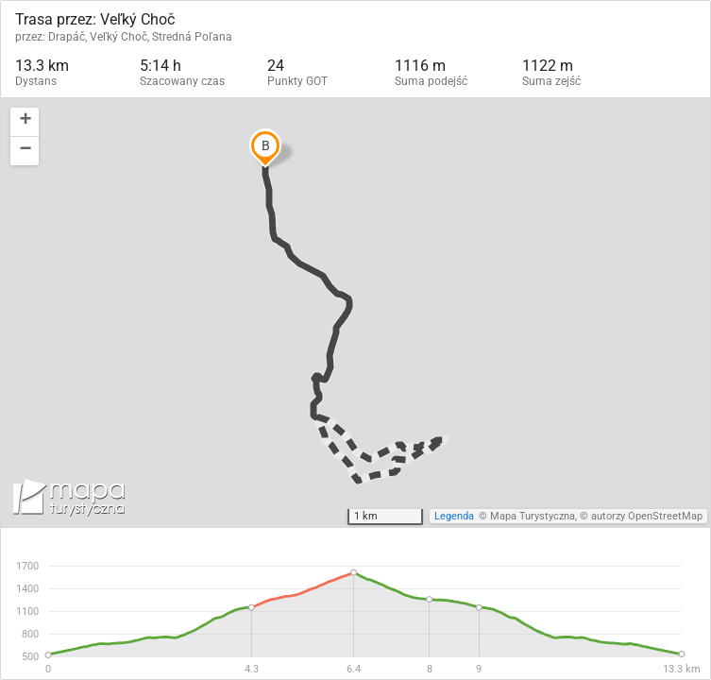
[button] (24, 122)
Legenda (454, 516)
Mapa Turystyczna (532, 516)
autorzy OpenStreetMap (647, 516)
